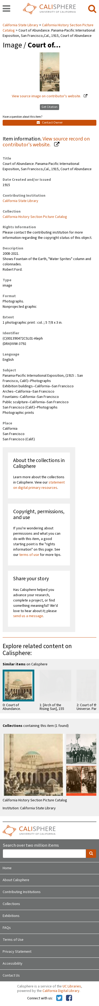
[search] (92, 9)
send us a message (28, 616)
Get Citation (49, 107)
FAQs (7, 927)
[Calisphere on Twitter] (59, 998)
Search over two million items (31, 845)
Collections (11, 904)
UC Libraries (72, 986)
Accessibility (12, 963)
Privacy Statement (17, 951)
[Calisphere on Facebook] (69, 998)
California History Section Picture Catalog (35, 216)
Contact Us (11, 975)
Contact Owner (50, 122)
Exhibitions (11, 916)
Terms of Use (13, 939)
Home (7, 868)
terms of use (29, 554)
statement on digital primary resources (39, 485)
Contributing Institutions (22, 892)
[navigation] (6, 9)
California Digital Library (61, 991)
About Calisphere (16, 880)
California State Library (21, 25)
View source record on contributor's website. (46, 142)
